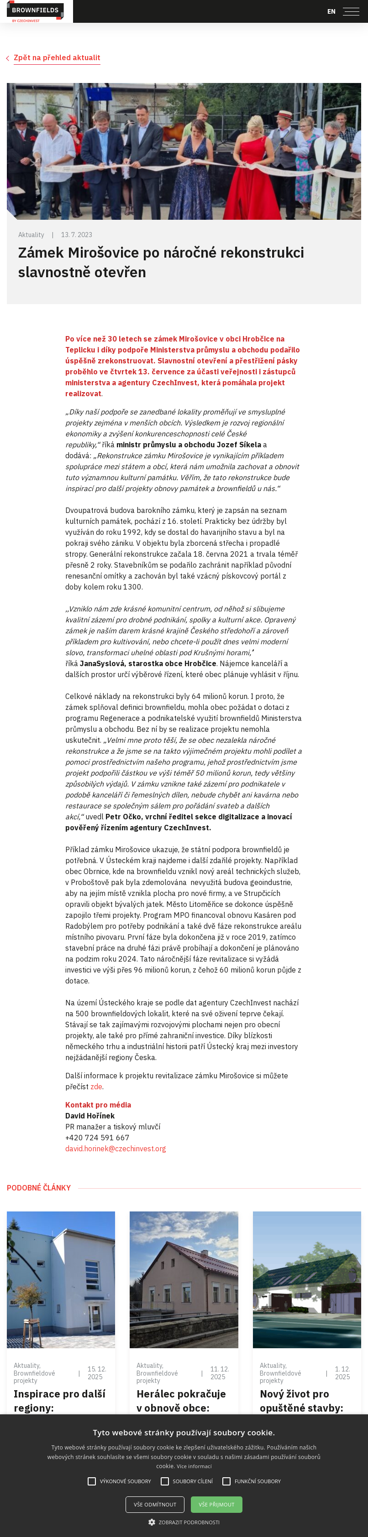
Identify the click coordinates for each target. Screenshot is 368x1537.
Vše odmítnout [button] (155, 1504)
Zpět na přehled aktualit (57, 57)
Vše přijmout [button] (216, 1504)
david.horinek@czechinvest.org (115, 1148)
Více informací (194, 1466)
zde (96, 1086)
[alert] (184, 1475)
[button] (184, 1522)
